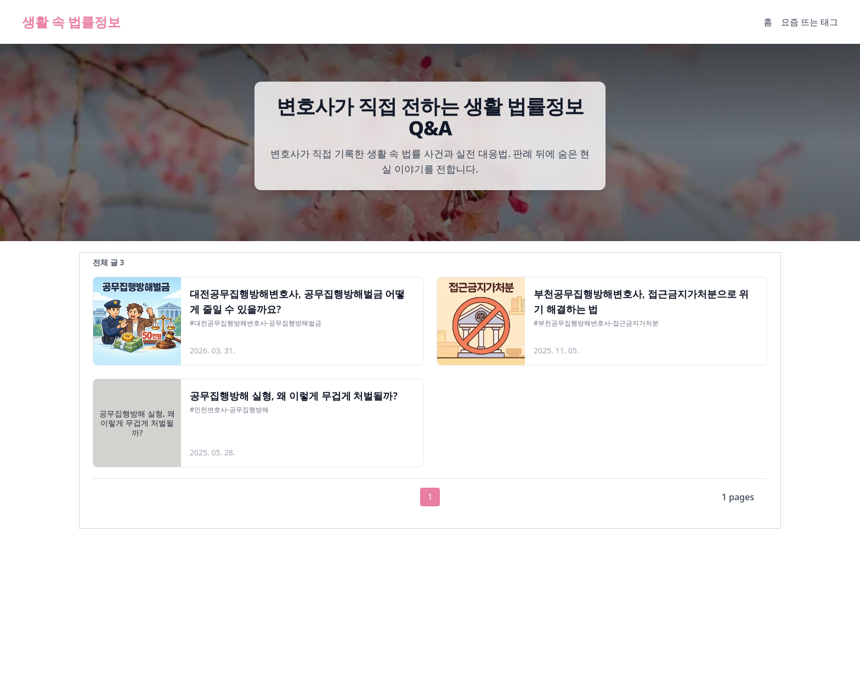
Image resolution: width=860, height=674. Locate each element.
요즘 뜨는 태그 (809, 22)
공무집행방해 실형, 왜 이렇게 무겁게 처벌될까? (294, 395)
